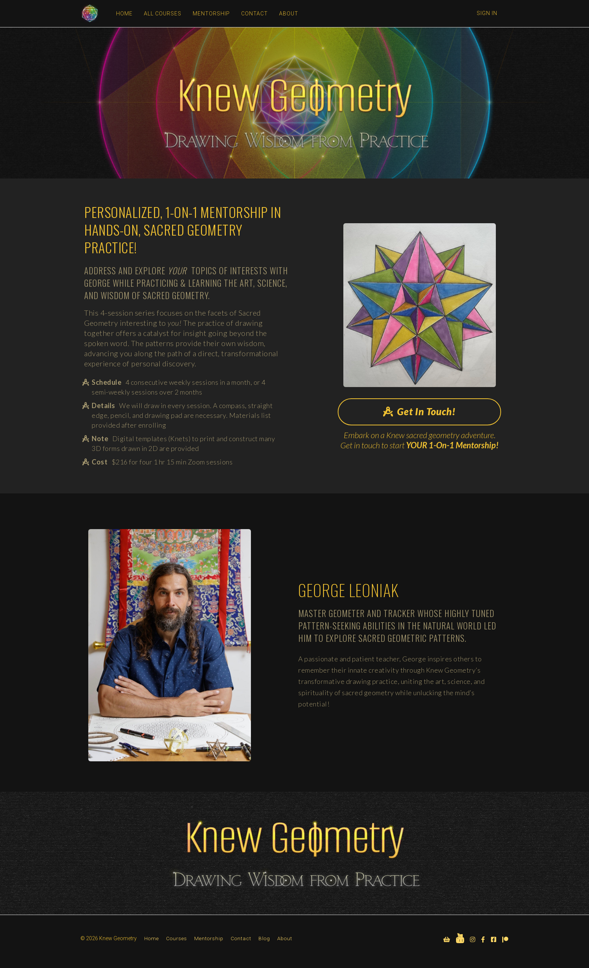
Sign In (487, 13)
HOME (124, 14)
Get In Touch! (419, 411)
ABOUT (288, 14)
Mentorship (209, 938)
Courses (176, 938)
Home (151, 938)
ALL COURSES (162, 14)
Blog (264, 938)
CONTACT (254, 14)
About (284, 938)
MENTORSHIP (211, 14)
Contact (241, 938)
